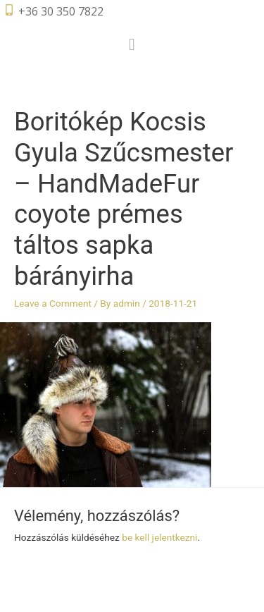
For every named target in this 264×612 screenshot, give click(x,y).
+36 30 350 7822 (60, 11)
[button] (132, 44)
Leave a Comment (53, 303)
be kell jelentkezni (159, 537)
